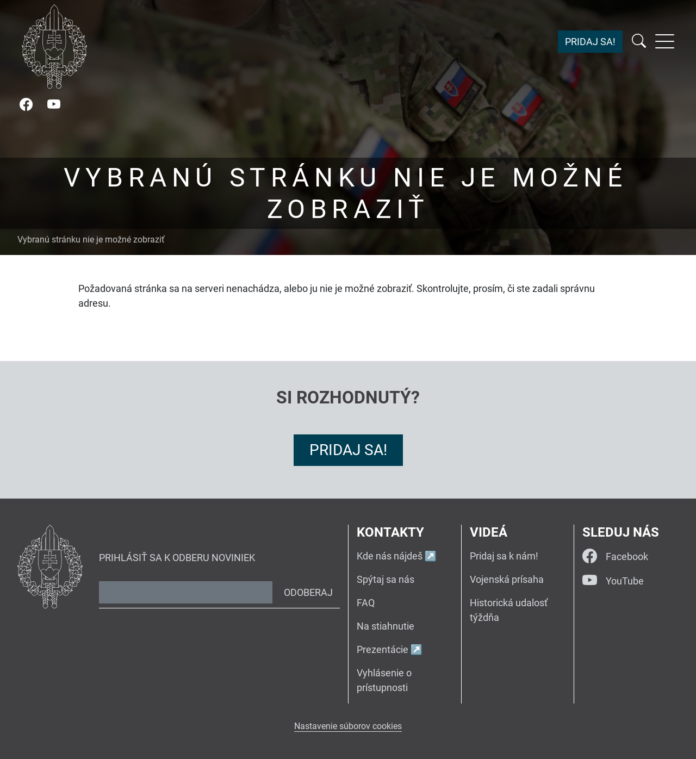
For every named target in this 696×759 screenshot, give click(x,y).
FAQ (366, 602)
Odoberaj (308, 592)
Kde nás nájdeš (389, 556)
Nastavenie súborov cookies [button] (348, 726)
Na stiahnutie (385, 626)
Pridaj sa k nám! (504, 556)
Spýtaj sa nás (385, 579)
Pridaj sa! (590, 41)
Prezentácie (382, 649)
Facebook (615, 556)
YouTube (613, 581)
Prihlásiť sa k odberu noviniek (177, 557)
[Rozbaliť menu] (665, 41)
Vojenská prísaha (507, 579)
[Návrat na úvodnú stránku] (54, 46)
